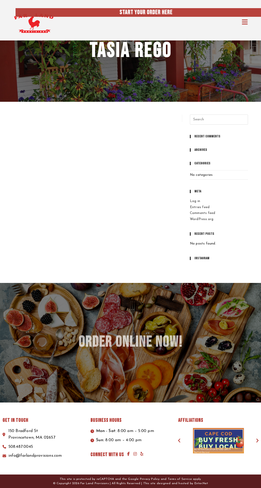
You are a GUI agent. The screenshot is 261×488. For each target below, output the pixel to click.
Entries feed (200, 207)
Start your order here (191, 12)
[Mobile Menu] (245, 22)
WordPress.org (202, 219)
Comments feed (202, 213)
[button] (179, 440)
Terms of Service (180, 479)
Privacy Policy (150, 479)
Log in (195, 201)
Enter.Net (201, 483)
